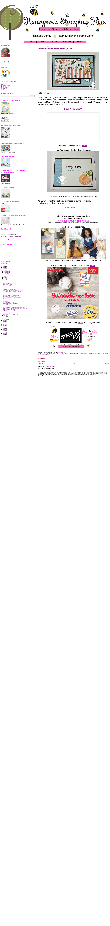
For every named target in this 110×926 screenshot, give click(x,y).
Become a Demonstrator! (15, 236)
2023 (4, 267)
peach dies (72, 353)
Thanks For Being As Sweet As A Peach (10, 303)
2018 (4, 322)
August (5, 276)
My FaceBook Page (5, 87)
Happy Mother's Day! (7, 304)
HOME (30, 41)
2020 (4, 320)
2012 (4, 330)
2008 (4, 336)
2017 (4, 324)
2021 (4, 270)
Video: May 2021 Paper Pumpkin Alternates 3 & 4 (12, 291)
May (5, 279)
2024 (4, 266)
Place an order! (12, 232)
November (6, 272)
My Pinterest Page (5, 86)
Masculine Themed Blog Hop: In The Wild (11, 282)
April (5, 315)
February (5, 317)
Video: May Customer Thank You (9, 283)
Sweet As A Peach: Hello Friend (9, 298)
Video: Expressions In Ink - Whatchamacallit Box (12, 297)
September (6, 274)
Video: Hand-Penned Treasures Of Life (10, 314)
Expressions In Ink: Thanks (8, 302)
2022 (4, 268)
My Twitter (3, 89)
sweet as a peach (80, 353)
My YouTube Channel (5, 85)
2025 (4, 264)
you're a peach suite (44, 354)
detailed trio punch (65, 353)
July (4, 277)
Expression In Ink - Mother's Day (9, 296)
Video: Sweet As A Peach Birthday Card (55, 48)
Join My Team (4, 83)
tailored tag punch (88, 353)
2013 (4, 329)
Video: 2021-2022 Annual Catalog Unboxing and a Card (13, 307)
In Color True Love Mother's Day (9, 310)
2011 (4, 332)
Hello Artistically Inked (7, 284)
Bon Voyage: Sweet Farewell (8, 286)
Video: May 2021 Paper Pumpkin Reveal (11, 295)
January (5, 319)
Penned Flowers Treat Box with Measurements (12, 288)
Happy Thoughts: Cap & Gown (9, 309)
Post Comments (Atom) (49, 366)
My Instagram (4, 88)
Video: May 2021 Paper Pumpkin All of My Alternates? (13, 290)
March (5, 316)
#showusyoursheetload (46, 353)
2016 (4, 325)
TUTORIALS (79, 41)
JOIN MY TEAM (55, 41)
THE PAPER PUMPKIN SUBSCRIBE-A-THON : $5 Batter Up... (15, 308)
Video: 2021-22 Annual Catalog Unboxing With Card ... (13, 292)
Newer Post (40, 363)
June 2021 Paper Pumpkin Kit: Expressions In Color (13, 300)
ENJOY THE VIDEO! (73, 109)
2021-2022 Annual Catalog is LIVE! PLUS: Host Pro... (13, 311)
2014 (4, 328)
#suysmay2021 (56, 353)
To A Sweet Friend (6, 301)
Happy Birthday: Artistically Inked (9, 289)
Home (73, 363)
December (6, 271)
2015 (4, 326)
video (99, 353)
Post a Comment (41, 361)
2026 (4, 263)
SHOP (42, 41)
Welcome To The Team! (7, 280)
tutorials (95, 353)
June (5, 278)
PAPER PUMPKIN (67, 41)
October (5, 273)
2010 (4, 333)
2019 (4, 321)
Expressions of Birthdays (8, 285)
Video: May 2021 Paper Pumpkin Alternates (11, 294)
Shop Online (3, 84)
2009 (4, 334)
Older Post (106, 363)
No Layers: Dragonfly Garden (8, 313)
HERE (84, 145)
